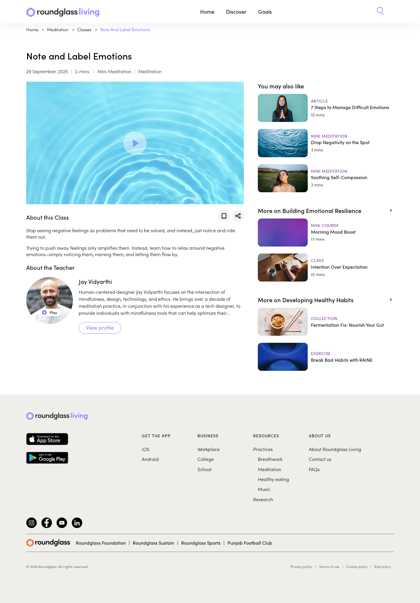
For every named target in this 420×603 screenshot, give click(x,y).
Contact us (320, 459)
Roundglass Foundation (101, 542)
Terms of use (329, 566)
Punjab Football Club (250, 542)
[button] (380, 11)
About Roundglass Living (335, 449)
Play (49, 312)
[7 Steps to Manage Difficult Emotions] (326, 108)
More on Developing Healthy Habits (306, 300)
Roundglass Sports (200, 542)
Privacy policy (301, 566)
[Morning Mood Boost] (326, 233)
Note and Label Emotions (125, 29)
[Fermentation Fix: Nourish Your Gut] (326, 322)
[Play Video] (135, 143)
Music (264, 489)
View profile (100, 327)
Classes (84, 29)
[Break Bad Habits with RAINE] (326, 357)
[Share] (238, 216)
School (204, 469)
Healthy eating (273, 479)
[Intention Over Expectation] (326, 268)
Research (263, 499)
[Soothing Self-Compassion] (326, 178)
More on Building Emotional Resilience (309, 210)
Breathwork (270, 459)
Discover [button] (236, 11)
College (205, 459)
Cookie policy (357, 566)
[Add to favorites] (224, 216)
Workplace (208, 449)
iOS (145, 449)
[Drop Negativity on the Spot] (326, 143)
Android (150, 459)
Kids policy (382, 566)
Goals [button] (265, 11)
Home (207, 11)
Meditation (269, 469)
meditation (58, 29)
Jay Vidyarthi (95, 281)
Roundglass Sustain (153, 542)
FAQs (314, 469)
